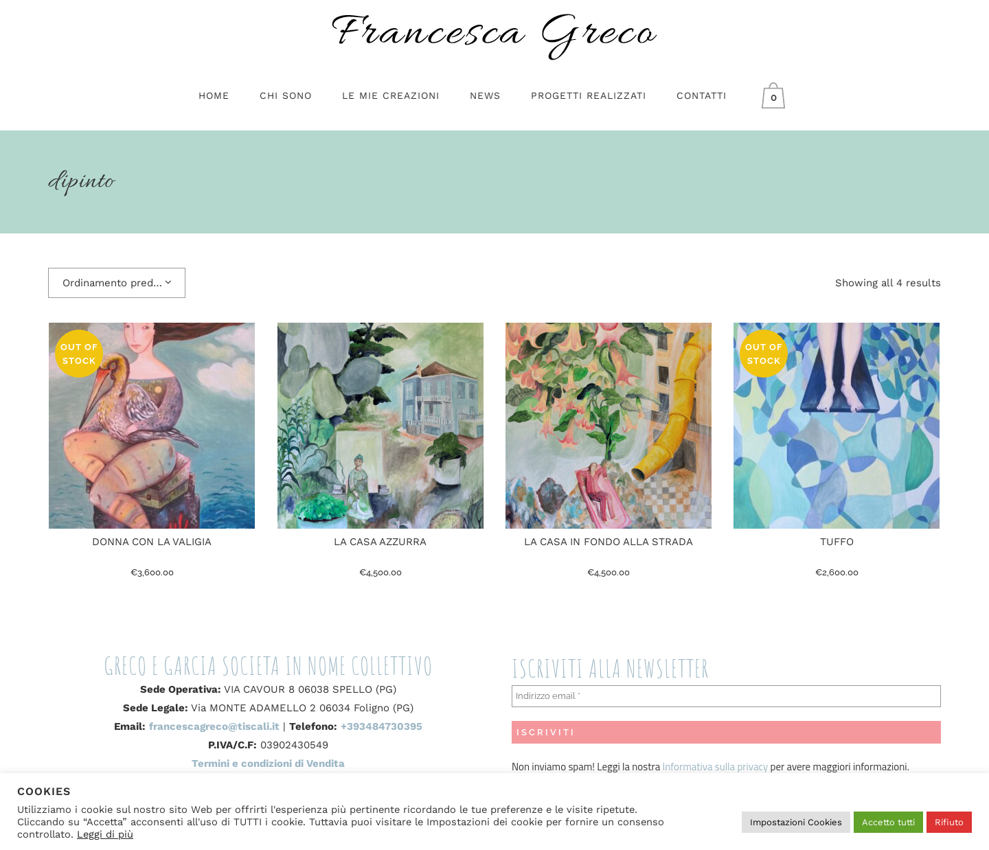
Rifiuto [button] (949, 822)
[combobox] (116, 283)
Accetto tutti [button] (888, 822)
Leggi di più (105, 834)
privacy (751, 766)
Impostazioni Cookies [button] (796, 822)
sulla (725, 766)
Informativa (689, 766)
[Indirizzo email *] (726, 696)
